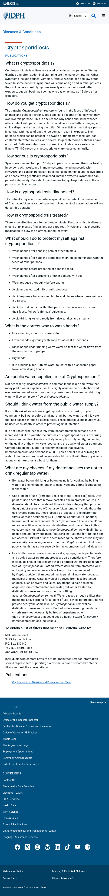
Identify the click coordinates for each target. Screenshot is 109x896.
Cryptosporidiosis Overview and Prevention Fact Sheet (41, 682)
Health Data (9, 805)
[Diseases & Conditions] (102, 32)
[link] (17, 847)
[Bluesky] (47, 847)
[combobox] (80, 15)
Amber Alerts (10, 878)
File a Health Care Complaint (19, 786)
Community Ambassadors (17, 757)
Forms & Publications (15, 824)
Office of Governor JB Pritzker (20, 732)
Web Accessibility (13, 871)
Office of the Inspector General (20, 719)
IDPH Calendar (11, 811)
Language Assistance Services (20, 837)
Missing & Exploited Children (68, 871)
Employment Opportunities (18, 751)
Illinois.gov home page (15, 745)
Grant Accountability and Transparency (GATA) (29, 830)
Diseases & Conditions (22, 32)
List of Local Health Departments (22, 764)
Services (99, 3)
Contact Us (9, 780)
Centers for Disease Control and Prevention (27, 726)
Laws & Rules (10, 818)
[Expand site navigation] (103, 16)
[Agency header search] (93, 16)
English (78, 15)
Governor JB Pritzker (13, 887)
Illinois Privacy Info (63, 878)
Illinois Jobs (9, 738)
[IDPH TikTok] (67, 847)
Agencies (83, 3)
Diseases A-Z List (13, 792)
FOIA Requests (11, 799)
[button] (17, 56)
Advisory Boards (12, 713)
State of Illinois (38, 887)
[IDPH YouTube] (77, 847)
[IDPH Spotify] (87, 847)
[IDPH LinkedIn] (57, 847)
